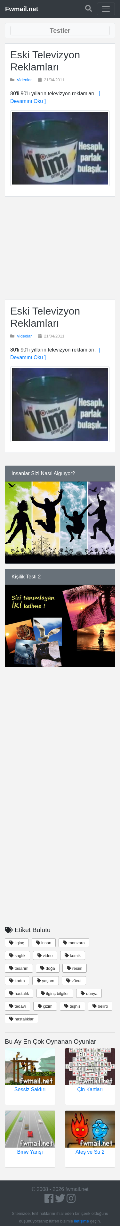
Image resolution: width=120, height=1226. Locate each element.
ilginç (16, 942)
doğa (47, 968)
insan (44, 942)
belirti (100, 1006)
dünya (89, 993)
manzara (73, 942)
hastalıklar (21, 1019)
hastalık (19, 993)
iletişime (81, 1221)
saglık (17, 955)
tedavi (17, 1006)
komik (73, 955)
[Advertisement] (60, 248)
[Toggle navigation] (106, 9)
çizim (45, 1006)
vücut (74, 980)
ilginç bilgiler (55, 993)
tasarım (18, 968)
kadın (17, 980)
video (45, 955)
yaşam (45, 980)
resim (74, 968)
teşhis (72, 1006)
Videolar (24, 79)
